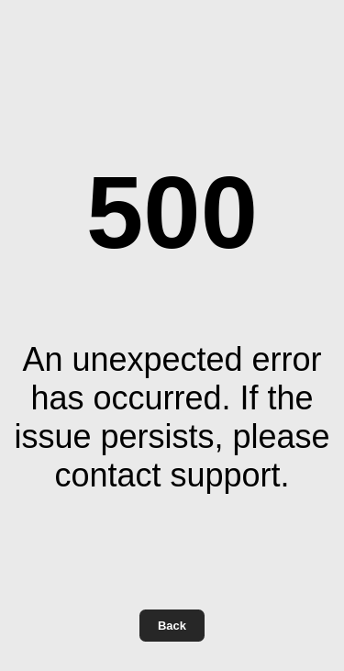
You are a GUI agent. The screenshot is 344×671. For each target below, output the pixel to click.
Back (172, 625)
